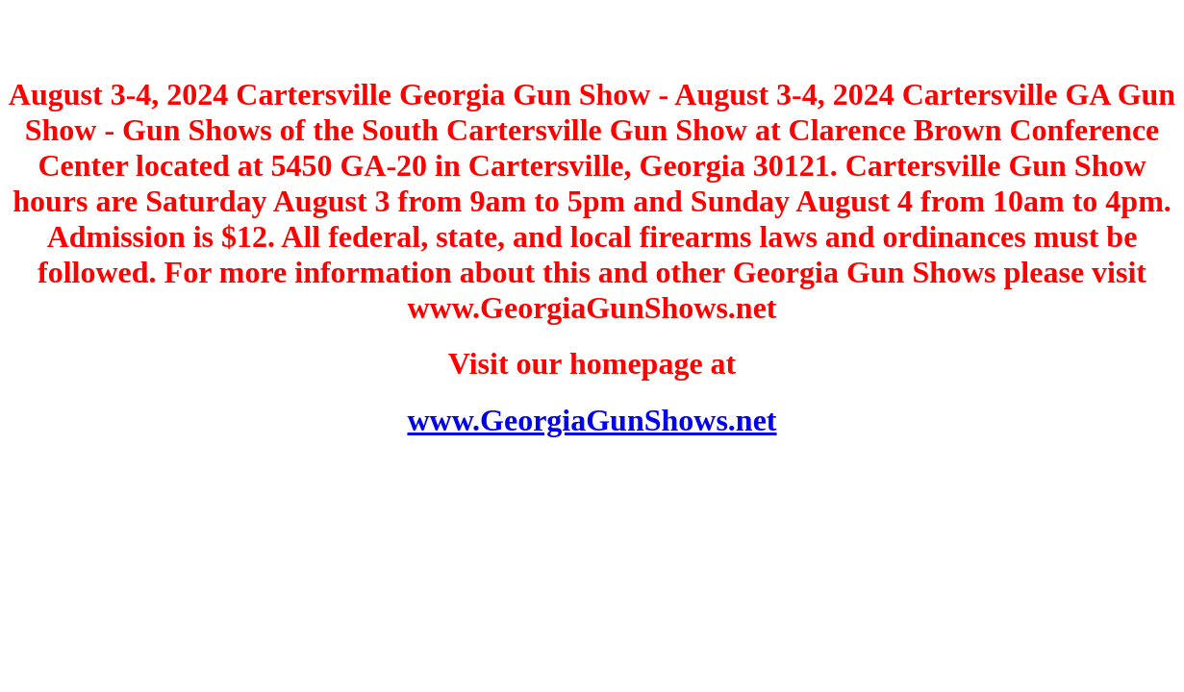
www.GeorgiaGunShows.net (591, 420)
